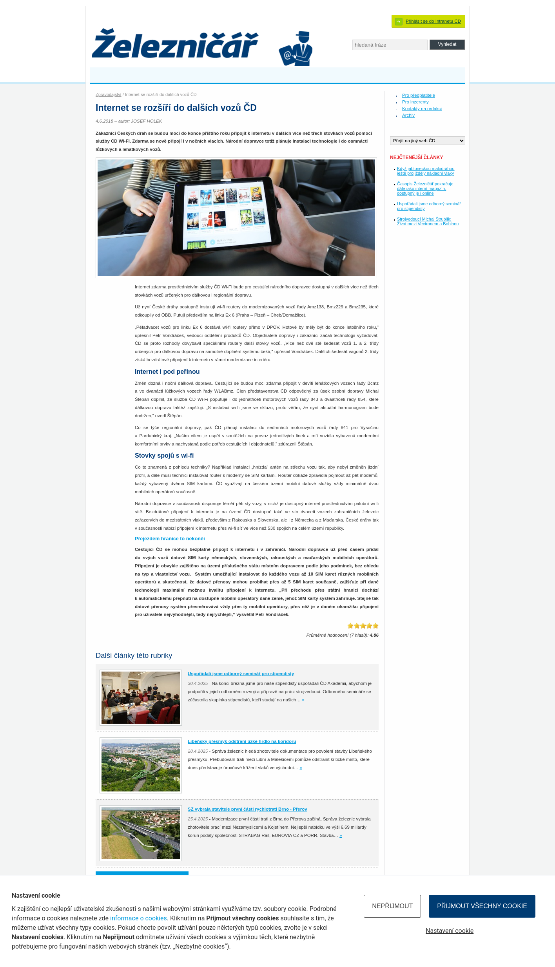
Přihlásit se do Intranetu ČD (433, 21)
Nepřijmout (392, 906)
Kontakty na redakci (422, 108)
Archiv (408, 115)
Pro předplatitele (418, 95)
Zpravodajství (109, 94)
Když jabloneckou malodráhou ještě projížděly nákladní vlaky (426, 171)
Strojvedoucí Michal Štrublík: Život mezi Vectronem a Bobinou (428, 221)
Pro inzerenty (415, 102)
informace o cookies (138, 918)
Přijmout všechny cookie (482, 906)
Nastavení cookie (449, 930)
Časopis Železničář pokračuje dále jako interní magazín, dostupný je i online (425, 188)
